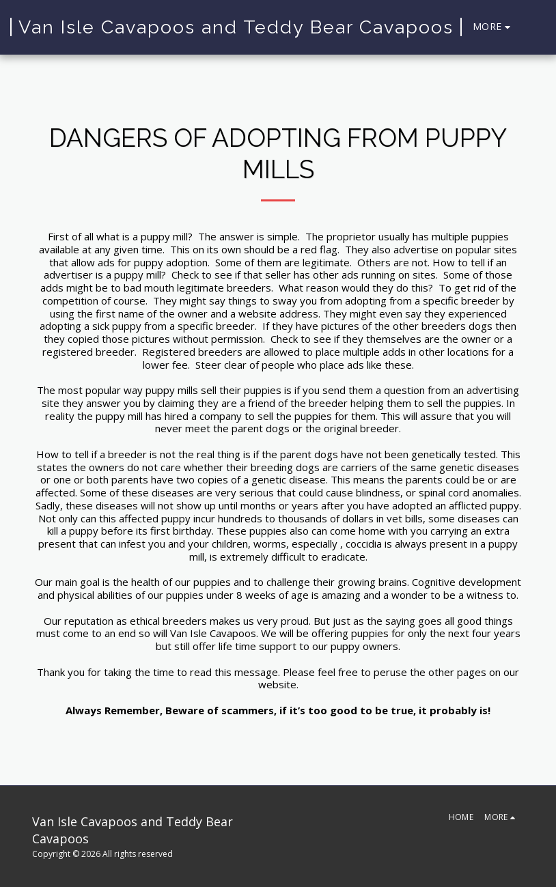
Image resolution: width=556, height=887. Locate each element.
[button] (535, 27)
